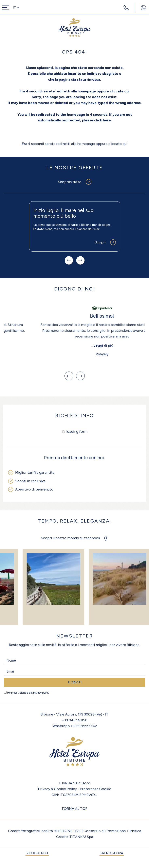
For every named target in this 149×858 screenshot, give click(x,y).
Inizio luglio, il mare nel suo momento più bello (63, 213)
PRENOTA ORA (111, 853)
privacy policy (41, 692)
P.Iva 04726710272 (74, 783)
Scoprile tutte (69, 182)
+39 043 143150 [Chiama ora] (74, 720)
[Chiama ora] (126, 7)
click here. (103, 120)
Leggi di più (76, 345)
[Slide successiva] (80, 260)
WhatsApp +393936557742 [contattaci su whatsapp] (74, 726)
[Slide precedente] (68, 260)
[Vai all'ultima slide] (68, 376)
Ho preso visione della (28, 692)
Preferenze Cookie (95, 789)
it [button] (16, 7)
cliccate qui (120, 91)
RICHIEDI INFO (37, 853)
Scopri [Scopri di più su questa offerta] (100, 242)
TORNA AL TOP (74, 808)
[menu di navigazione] (5, 7)
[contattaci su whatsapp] (143, 7)
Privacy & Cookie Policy (57, 789)
